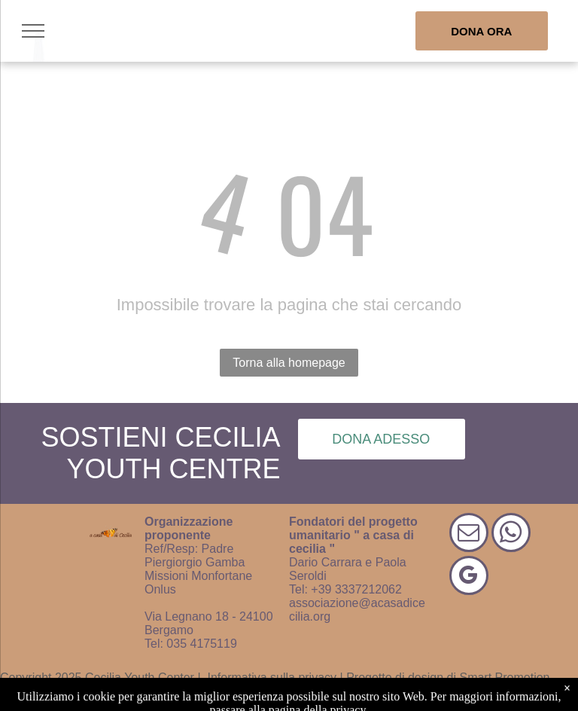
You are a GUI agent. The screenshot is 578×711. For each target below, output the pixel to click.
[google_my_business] (468, 577)
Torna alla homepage (289, 362)
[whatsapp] (511, 534)
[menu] (33, 30)
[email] (468, 534)
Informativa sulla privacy (271, 677)
